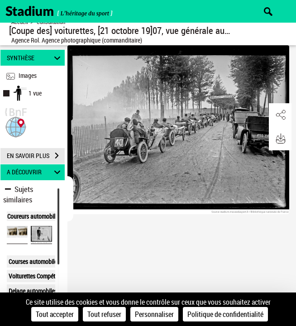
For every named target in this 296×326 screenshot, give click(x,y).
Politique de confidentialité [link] (225, 314)
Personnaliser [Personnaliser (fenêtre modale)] (154, 314)
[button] (16, 126)
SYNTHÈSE (35, 58)
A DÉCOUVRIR (35, 172)
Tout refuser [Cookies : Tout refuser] (104, 314)
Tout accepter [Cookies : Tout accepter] (55, 314)
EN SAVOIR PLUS (36, 155)
